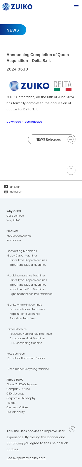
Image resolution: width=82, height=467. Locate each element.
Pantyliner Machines (24, 319)
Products (13, 232)
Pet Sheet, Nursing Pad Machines (33, 335)
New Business (16, 355)
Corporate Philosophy (22, 399)
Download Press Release (25, 121)
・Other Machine (18, 330)
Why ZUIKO (14, 212)
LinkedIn (12, 187)
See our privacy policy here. (28, 458)
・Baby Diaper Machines (24, 257)
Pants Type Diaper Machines (30, 261)
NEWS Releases (54, 139)
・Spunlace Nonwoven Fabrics (28, 359)
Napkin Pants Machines (26, 315)
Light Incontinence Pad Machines (33, 295)
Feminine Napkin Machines (29, 310)
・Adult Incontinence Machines (28, 276)
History (11, 404)
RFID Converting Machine (27, 344)
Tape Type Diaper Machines (30, 266)
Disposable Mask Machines (29, 339)
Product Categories (21, 237)
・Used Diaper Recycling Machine (30, 370)
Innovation (14, 241)
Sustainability (16, 413)
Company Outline (19, 390)
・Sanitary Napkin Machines (26, 306)
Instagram (14, 192)
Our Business (16, 217)
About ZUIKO (16, 381)
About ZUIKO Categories (24, 385)
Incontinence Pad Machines (29, 290)
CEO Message (17, 395)
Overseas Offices (19, 408)
